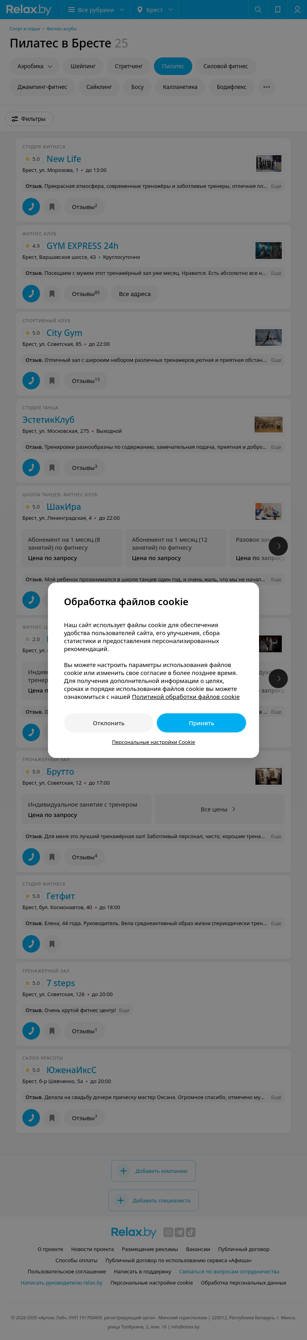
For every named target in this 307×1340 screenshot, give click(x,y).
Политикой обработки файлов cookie (186, 697)
